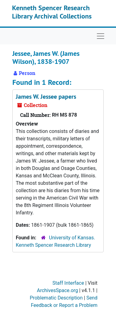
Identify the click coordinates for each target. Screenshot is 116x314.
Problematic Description (56, 298)
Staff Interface (68, 283)
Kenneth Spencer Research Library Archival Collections (52, 11)
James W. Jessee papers (46, 97)
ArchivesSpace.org (57, 290)
